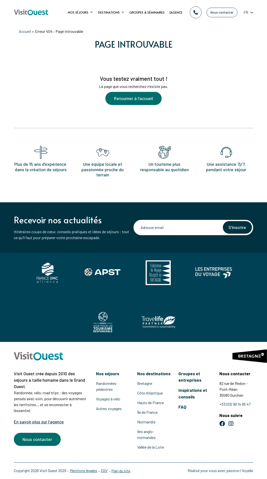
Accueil (25, 31)
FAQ (182, 407)
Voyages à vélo (108, 398)
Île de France (147, 412)
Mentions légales (83, 470)
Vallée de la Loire (150, 447)
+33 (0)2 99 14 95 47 (235, 404)
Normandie (146, 421)
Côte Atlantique (150, 393)
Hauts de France (150, 402)
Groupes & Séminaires (147, 12)
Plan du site (121, 470)
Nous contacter (221, 12)
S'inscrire (237, 227)
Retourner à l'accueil (133, 99)
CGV (104, 470)
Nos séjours (80, 12)
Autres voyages (109, 408)
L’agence (176, 12)
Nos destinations (154, 373)
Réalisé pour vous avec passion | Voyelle (220, 470)
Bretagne (144, 383)
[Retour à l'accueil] (31, 12)
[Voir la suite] (133, 60)
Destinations (111, 12)
